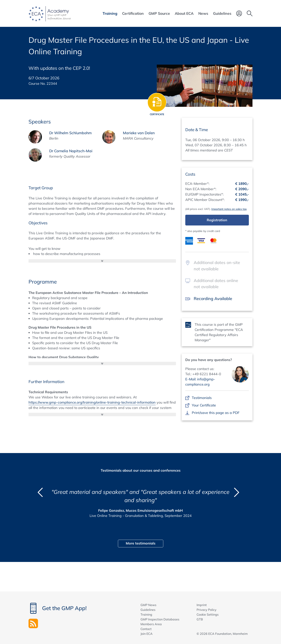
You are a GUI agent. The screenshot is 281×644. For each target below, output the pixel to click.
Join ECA (146, 634)
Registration (217, 220)
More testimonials (140, 543)
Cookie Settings (208, 614)
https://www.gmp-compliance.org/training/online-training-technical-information (92, 402)
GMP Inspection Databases (159, 619)
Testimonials (202, 398)
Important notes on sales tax (229, 209)
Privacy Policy (206, 610)
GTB (200, 619)
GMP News (148, 605)
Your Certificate (204, 405)
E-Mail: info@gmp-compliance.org (200, 382)
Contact (146, 629)
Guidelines (147, 610)
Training (146, 614)
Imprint (202, 605)
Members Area (151, 624)
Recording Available (213, 298)
